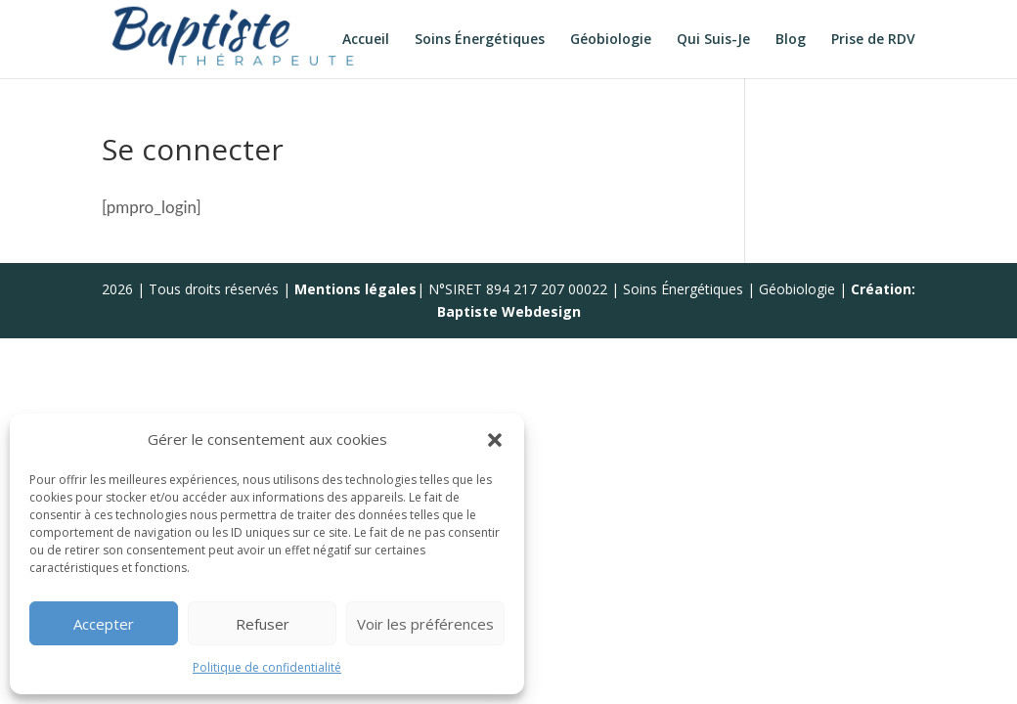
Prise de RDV (873, 40)
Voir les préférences (425, 624)
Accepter (103, 624)
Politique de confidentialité (267, 667)
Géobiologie (610, 40)
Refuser (262, 624)
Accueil (365, 40)
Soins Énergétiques (480, 40)
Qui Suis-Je (713, 40)
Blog (790, 40)
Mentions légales (355, 289)
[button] (495, 440)
